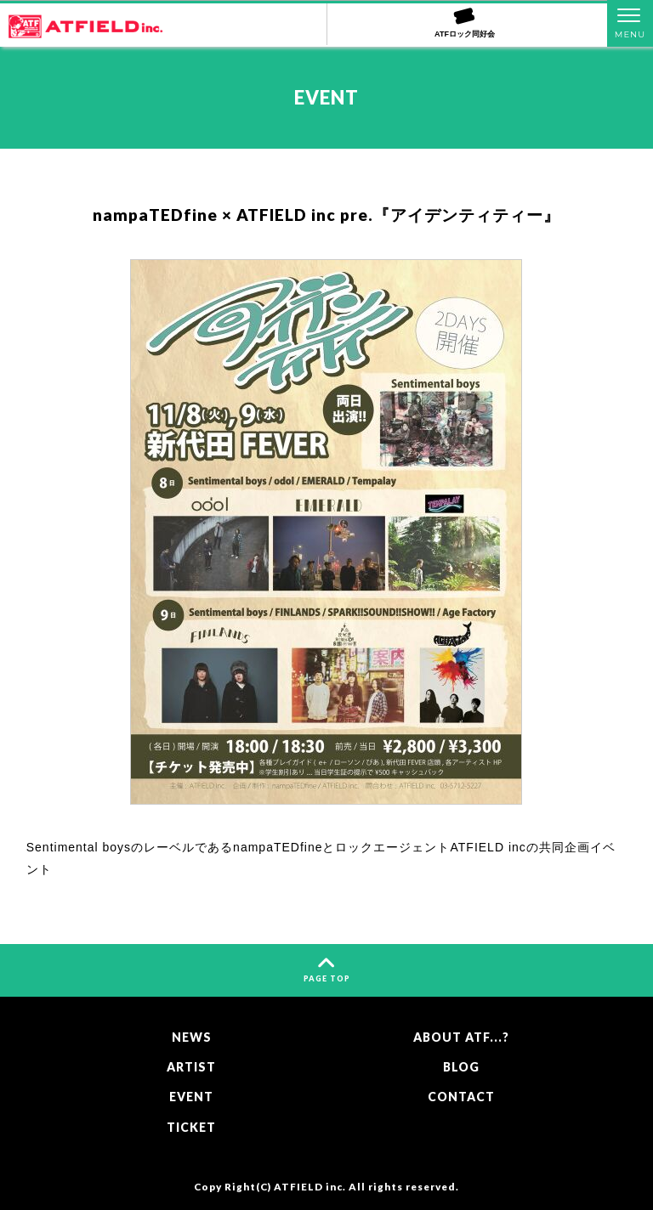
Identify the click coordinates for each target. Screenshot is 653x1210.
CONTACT (461, 1096)
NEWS (192, 1037)
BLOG (461, 1067)
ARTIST (191, 1067)
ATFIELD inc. (310, 1186)
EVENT (191, 1096)
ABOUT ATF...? (461, 1037)
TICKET (191, 1127)
